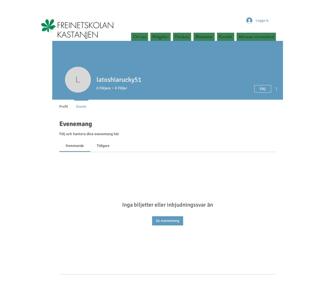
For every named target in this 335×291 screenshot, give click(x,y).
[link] (75, 145)
